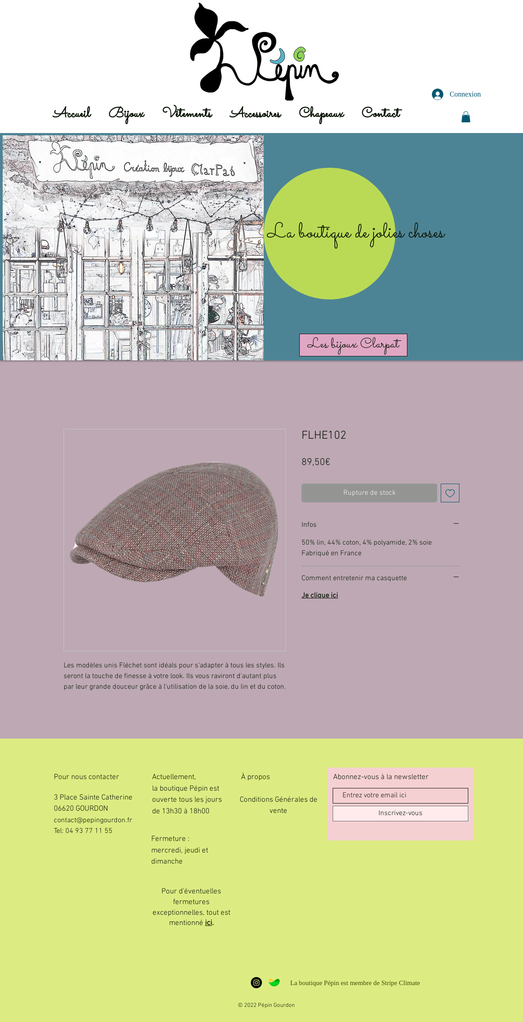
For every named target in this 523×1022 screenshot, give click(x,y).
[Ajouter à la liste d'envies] (450, 493)
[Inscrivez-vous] (400, 813)
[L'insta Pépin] (256, 982)
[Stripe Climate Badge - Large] (274, 982)
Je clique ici (320, 595)
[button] (466, 116)
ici (208, 923)
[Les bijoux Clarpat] (353, 345)
